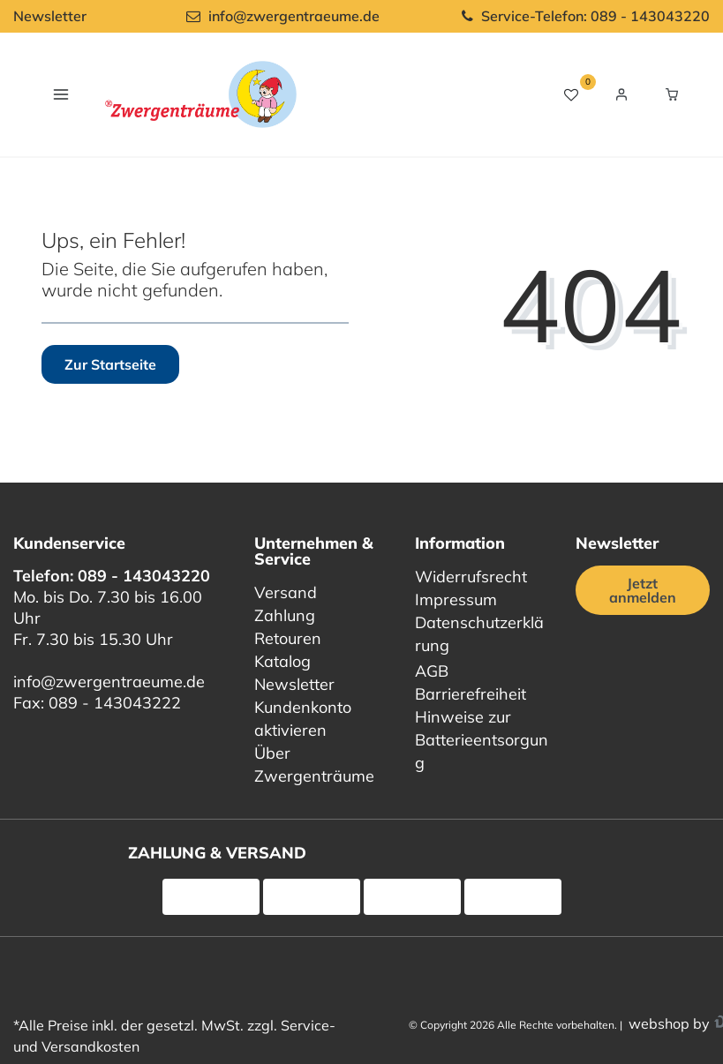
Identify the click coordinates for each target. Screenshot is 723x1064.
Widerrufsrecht (471, 576)
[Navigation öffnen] (60, 94)
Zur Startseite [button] (110, 364)
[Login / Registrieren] (621, 94)
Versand (285, 592)
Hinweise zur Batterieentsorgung (481, 740)
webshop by (667, 1023)
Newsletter (50, 16)
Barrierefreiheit (470, 694)
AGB (431, 671)
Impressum (456, 599)
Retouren (287, 638)
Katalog (282, 661)
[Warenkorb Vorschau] (672, 94)
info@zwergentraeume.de (109, 681)
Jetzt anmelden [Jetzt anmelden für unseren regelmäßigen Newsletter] (642, 590)
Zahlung (284, 615)
